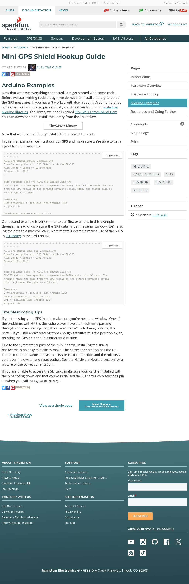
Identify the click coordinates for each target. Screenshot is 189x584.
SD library (13, 236)
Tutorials (21, 47)
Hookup (140, 182)
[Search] (121, 24)
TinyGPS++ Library (63, 125)
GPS (169, 174)
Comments (157, 124)
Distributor (112, 3)
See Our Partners (12, 506)
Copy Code (112, 155)
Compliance (72, 517)
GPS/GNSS (34, 38)
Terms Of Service (75, 506)
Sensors (57, 38)
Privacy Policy (73, 511)
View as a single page (55, 405)
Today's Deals (117, 10)
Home (6, 47)
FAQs (68, 489)
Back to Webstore (148, 24)
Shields (140, 190)
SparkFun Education (16, 483)
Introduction (140, 77)
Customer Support (175, 3)
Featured (14, 38)
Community (150, 10)
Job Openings (10, 489)
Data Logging (146, 174)
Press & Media (11, 477)
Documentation (36, 10)
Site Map (70, 523)
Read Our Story (11, 472)
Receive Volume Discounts (18, 523)
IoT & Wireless (123, 38)
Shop (10, 10)
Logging (163, 182)
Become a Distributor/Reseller (20, 517)
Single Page (140, 133)
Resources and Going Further (153, 111)
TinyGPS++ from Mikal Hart (96, 112)
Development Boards (88, 38)
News (63, 10)
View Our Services (13, 511)
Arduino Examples (145, 103)
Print (134, 141)
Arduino (141, 166)
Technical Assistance (77, 483)
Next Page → (101, 405)
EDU (95, 3)
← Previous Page (20, 415)
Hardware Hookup (145, 94)
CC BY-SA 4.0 (159, 215)
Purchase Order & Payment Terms (86, 477)
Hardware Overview (146, 85)
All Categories (155, 38)
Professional (78, 3)
